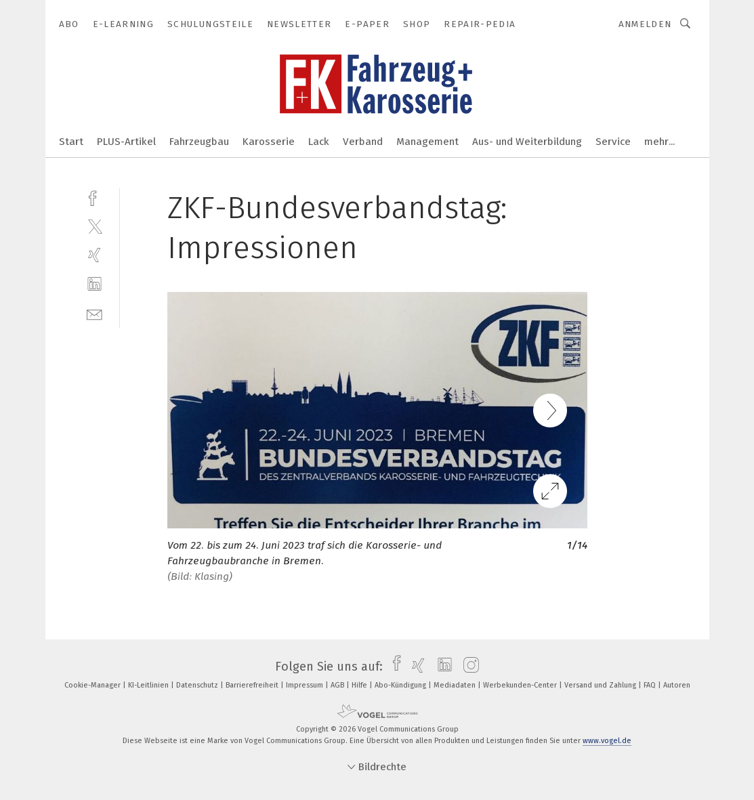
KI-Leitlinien (149, 685)
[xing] (94, 255)
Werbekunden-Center (521, 685)
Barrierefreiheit (253, 685)
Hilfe (360, 685)
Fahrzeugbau (199, 141)
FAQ (651, 685)
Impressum (305, 685)
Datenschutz (198, 685)
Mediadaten (456, 685)
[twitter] (94, 225)
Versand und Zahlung (601, 685)
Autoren (676, 685)
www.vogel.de (607, 740)
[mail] (94, 313)
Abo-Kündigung (401, 685)
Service (613, 141)
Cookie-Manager (93, 685)
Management (427, 141)
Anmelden (645, 24)
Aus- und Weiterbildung (527, 141)
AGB (338, 685)
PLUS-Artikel (126, 141)
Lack (318, 141)
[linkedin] (94, 284)
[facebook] (94, 196)
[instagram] (468, 666)
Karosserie (269, 141)
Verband (363, 141)
